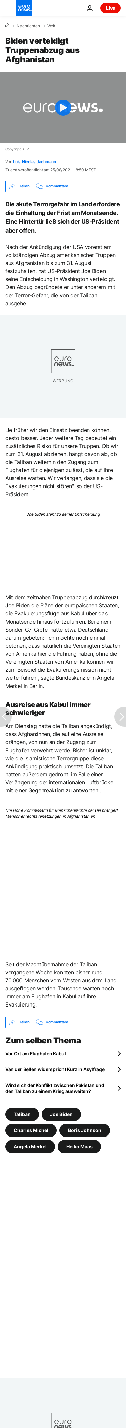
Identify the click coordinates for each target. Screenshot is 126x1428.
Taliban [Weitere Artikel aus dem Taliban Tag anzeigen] (22, 1114)
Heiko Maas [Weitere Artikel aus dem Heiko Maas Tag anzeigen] (79, 1146)
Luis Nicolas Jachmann (34, 161)
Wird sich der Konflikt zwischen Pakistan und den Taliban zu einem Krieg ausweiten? (54, 1088)
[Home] (7, 25)
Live (110, 8)
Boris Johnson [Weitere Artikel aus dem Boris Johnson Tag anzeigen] (84, 1130)
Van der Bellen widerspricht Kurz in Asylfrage (54, 1069)
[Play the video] (63, 107)
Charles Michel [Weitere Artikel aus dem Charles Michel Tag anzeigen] (31, 1130)
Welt (51, 26)
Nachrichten (28, 26)
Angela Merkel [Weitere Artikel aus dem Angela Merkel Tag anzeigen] (30, 1146)
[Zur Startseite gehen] (24, 8)
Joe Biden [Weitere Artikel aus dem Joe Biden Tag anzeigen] (61, 1114)
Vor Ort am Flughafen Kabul (35, 1053)
